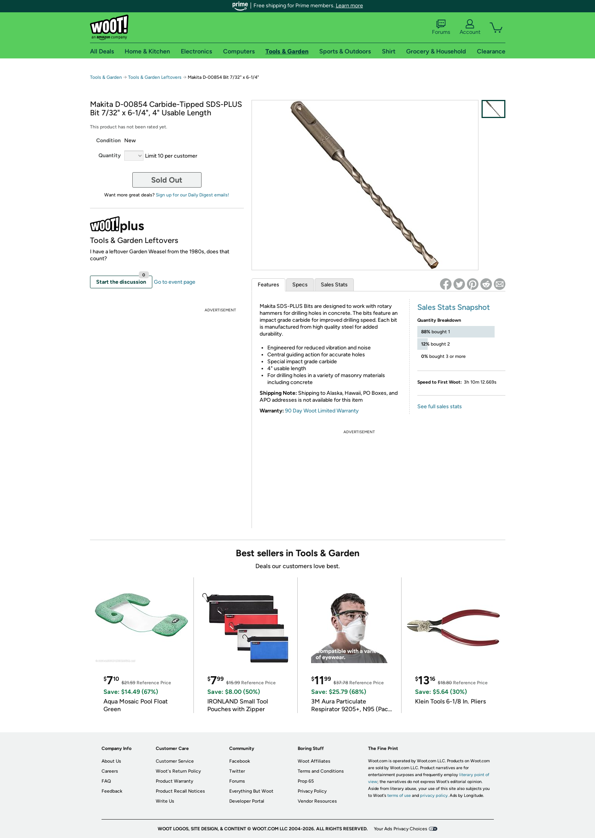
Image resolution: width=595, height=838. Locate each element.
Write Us (165, 801)
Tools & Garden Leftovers (155, 77)
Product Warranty (174, 781)
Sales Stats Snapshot (453, 307)
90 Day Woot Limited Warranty (322, 410)
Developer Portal (246, 801)
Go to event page (174, 282)
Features (268, 284)
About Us (111, 761)
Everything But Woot (251, 791)
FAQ (106, 781)
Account (470, 27)
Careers (110, 771)
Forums (441, 27)
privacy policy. (434, 795)
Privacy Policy (312, 791)
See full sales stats (439, 406)
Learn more (349, 5)
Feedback (112, 791)
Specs (300, 284)
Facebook (239, 761)
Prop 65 (306, 781)
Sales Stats (334, 284)
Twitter (237, 771)
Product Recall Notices (180, 791)
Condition (108, 140)
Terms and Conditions (321, 771)
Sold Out (166, 180)
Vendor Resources (317, 801)
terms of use (399, 795)
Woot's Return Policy (178, 771)
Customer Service (175, 761)
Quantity (109, 155)
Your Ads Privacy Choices (400, 828)
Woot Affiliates (314, 761)
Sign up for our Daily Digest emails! (192, 195)
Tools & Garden (106, 77)
